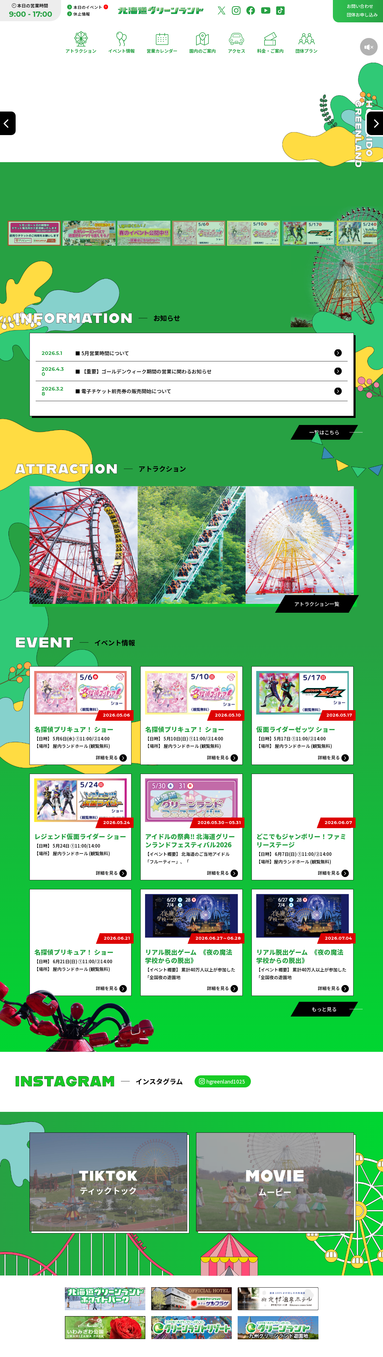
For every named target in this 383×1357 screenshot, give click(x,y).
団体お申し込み (362, 14)
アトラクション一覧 (316, 603)
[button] (34, 233)
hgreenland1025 (225, 1081)
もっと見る (324, 1009)
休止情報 (81, 14)
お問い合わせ (360, 6)
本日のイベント (90, 7)
